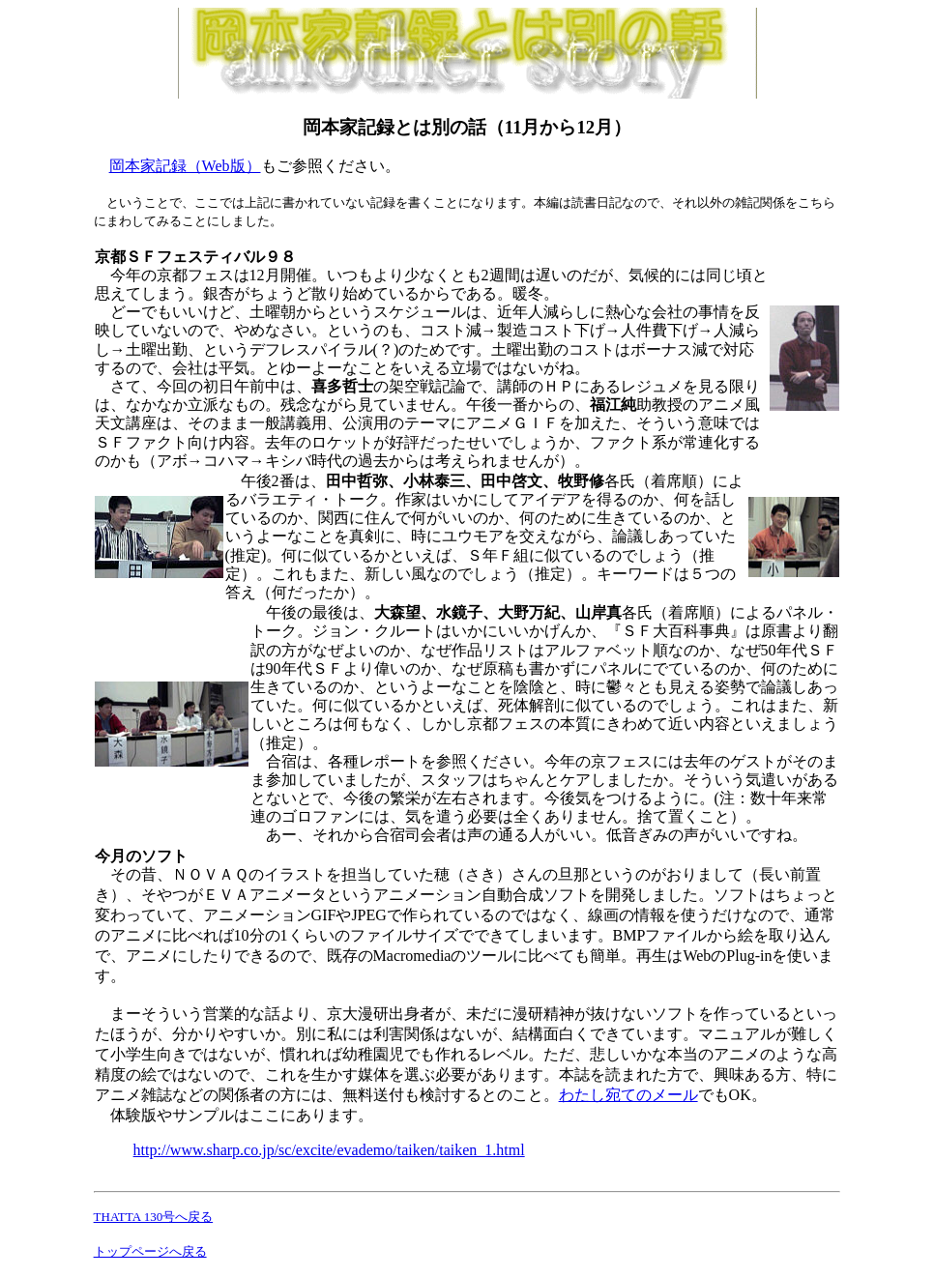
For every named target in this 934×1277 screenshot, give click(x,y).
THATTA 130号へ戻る (154, 1216)
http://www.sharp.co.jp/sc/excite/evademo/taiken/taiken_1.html (329, 1150)
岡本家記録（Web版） (185, 166)
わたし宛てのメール (628, 1095)
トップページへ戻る (150, 1251)
